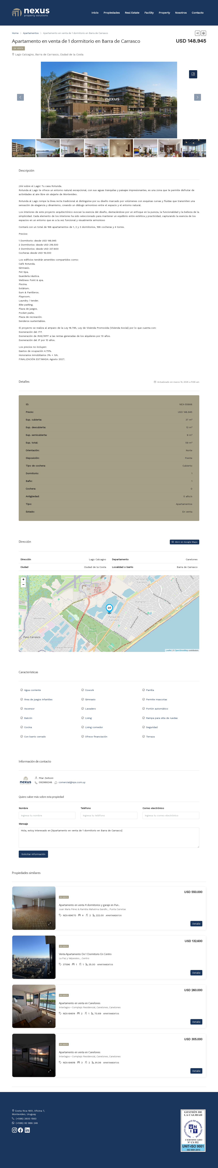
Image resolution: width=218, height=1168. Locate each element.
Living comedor (94, 719)
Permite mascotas (156, 696)
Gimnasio (90, 696)
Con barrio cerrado (35, 726)
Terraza (150, 726)
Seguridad (152, 719)
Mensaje (23, 813)
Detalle (196, 913)
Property (164, 12)
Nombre (23, 797)
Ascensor (29, 704)
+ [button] (23, 579)
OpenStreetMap (181, 650)
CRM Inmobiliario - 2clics (43, 1161)
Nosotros (181, 12)
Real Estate (132, 12)
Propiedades (112, 12)
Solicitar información (33, 843)
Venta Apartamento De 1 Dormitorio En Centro (85, 943)
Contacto (198, 12)
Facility (149, 12)
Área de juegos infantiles (38, 696)
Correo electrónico (153, 797)
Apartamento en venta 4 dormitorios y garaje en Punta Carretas (95, 894)
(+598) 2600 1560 (26, 1108)
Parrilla (150, 689)
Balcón (28, 711)
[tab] (193, 74)
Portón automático (157, 704)
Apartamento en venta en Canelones (79, 992)
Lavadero (90, 704)
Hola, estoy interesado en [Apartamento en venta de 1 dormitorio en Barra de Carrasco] (109, 827)
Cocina (28, 719)
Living (88, 711)
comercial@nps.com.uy (72, 771)
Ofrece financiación (96, 726)
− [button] (23, 584)
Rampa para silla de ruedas (162, 711)
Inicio (94, 12)
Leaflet (169, 650)
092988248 (45, 771)
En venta (18, 48)
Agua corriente (32, 689)
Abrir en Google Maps (184, 542)
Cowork (89, 689)
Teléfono (86, 797)
